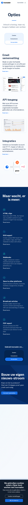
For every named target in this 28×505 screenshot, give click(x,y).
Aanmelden (20, 2)
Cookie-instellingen (14, 496)
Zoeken (14, 35)
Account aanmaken (9, 393)
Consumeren (14, 38)
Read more (5, 71)
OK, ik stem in (14, 500)
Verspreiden (14, 42)
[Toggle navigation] (25, 3)
